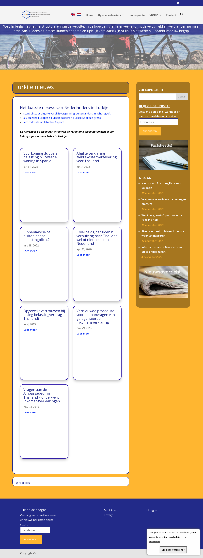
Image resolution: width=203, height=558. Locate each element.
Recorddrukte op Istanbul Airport (43, 122)
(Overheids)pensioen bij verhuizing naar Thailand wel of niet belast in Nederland (97, 238)
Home (89, 15)
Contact (171, 15)
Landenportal (136, 15)
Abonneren (150, 131)
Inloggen (151, 510)
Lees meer (30, 172)
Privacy (108, 515)
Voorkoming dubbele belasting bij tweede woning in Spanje (40, 157)
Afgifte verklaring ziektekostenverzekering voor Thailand (97, 157)
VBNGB (154, 15)
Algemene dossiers (109, 15)
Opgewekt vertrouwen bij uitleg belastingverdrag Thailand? (44, 315)
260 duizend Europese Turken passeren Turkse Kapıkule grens (62, 118)
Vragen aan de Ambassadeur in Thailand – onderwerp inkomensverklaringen (41, 395)
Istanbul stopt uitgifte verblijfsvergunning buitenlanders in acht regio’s (67, 113)
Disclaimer (110, 510)
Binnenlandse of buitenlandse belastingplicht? (36, 236)
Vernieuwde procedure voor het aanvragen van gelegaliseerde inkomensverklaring (96, 317)
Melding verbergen (173, 550)
